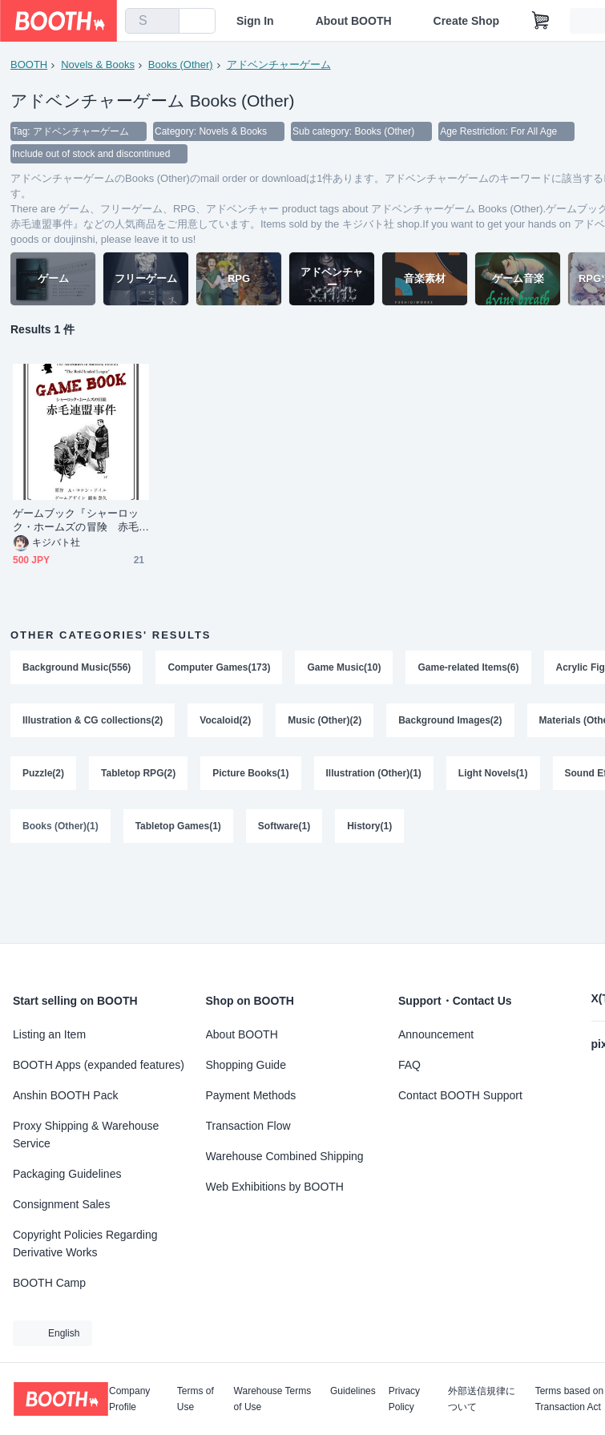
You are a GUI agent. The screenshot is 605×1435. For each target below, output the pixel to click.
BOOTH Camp (49, 1282)
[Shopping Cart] (541, 21)
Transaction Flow (248, 1125)
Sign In (255, 20)
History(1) (369, 826)
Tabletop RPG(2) (138, 773)
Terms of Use (195, 1399)
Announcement (436, 1034)
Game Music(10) (344, 667)
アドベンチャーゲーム (279, 64)
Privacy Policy (404, 1399)
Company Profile (129, 1399)
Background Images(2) (450, 720)
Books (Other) (180, 64)
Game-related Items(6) (467, 667)
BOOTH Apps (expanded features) (98, 1064)
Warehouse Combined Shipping (285, 1156)
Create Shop (466, 20)
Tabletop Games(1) (178, 826)
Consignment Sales (61, 1204)
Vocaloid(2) (225, 720)
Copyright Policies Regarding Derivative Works (85, 1243)
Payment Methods (251, 1095)
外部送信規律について (481, 1399)
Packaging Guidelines (67, 1173)
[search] (163, 21)
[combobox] (152, 21)
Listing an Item (49, 1034)
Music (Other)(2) (324, 720)
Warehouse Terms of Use (273, 1399)
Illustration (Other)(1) (373, 773)
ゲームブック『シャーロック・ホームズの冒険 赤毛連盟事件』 (76, 520)
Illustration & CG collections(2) (92, 720)
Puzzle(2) (43, 773)
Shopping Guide (246, 1064)
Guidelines (353, 1391)
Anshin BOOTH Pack (66, 1095)
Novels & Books (98, 64)
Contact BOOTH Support (460, 1095)
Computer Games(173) (218, 667)
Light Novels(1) (493, 773)
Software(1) (284, 826)
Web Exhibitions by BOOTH (275, 1186)
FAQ (409, 1064)
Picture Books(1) (250, 773)
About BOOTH (354, 20)
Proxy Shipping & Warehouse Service (86, 1134)
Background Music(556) (76, 667)
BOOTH (28, 64)
